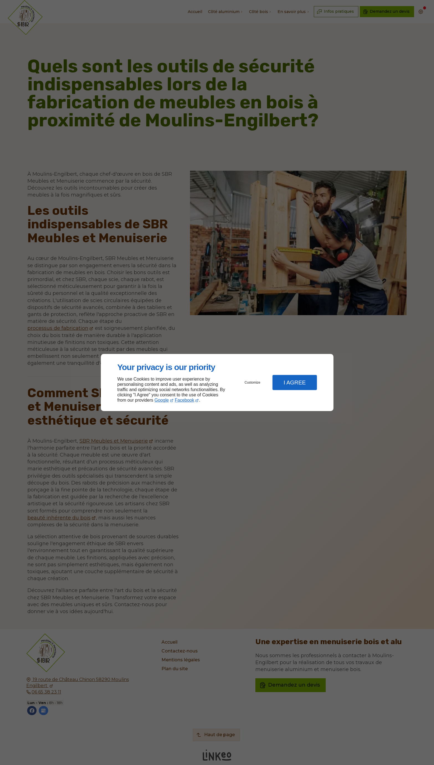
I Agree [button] (295, 382)
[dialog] (217, 382)
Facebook (184, 400)
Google (162, 400)
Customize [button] (252, 382)
